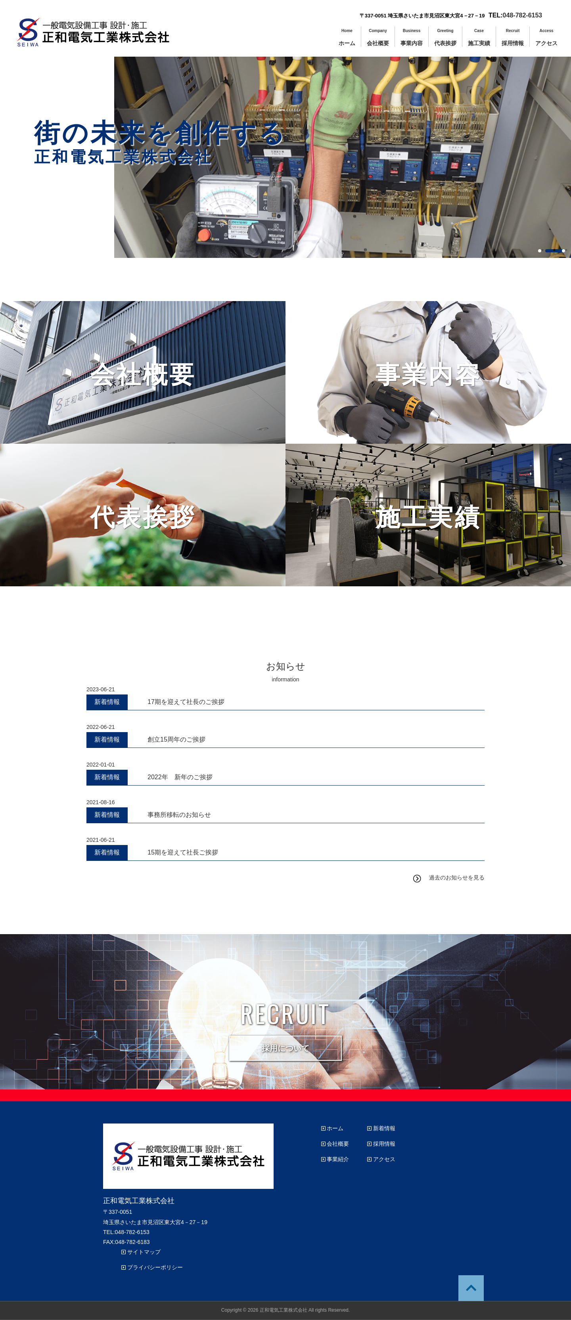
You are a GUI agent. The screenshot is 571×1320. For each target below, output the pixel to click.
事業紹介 (335, 1159)
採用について (285, 1048)
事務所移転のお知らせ (179, 814)
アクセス (546, 39)
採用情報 (513, 39)
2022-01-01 (100, 764)
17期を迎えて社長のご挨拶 (186, 701)
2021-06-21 (100, 840)
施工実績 (479, 39)
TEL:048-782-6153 (126, 1232)
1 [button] (539, 250)
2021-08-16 (100, 802)
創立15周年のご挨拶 (176, 739)
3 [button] (563, 250)
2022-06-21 (100, 727)
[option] (342, 139)
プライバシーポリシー (152, 1267)
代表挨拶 (445, 39)
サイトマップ (141, 1252)
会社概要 (378, 39)
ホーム (347, 39)
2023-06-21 (100, 689)
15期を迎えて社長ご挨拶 (183, 852)
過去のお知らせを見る (457, 877)
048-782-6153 (522, 15)
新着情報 (381, 1128)
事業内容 (411, 39)
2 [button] (555, 250)
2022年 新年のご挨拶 (180, 777)
